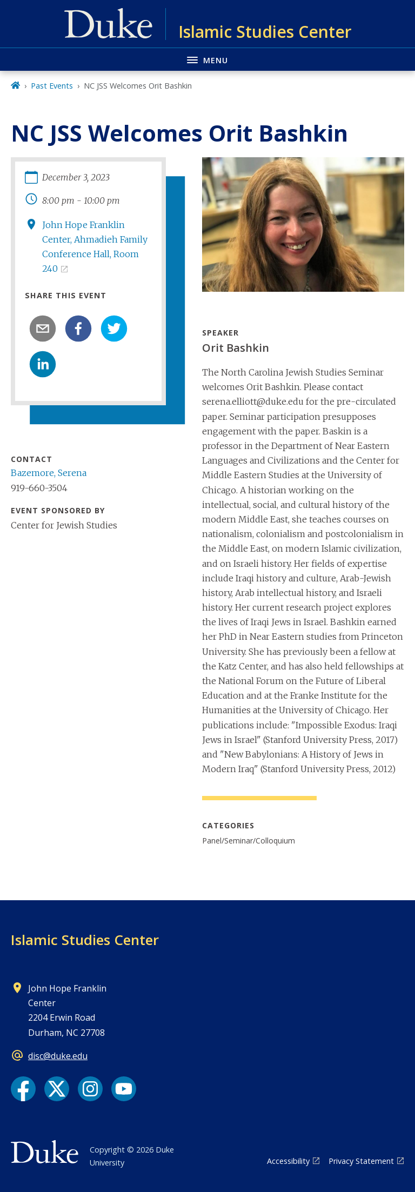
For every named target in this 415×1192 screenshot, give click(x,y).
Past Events (52, 86)
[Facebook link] (23, 1088)
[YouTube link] (123, 1088)
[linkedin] (42, 364)
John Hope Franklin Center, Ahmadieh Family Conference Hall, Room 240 (95, 246)
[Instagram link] (90, 1088)
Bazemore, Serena (48, 472)
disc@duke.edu (58, 1056)
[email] (42, 328)
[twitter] (114, 328)
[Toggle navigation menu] (207, 59)
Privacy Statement (361, 1161)
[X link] (56, 1088)
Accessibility (288, 1161)
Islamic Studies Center (85, 939)
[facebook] (78, 328)
